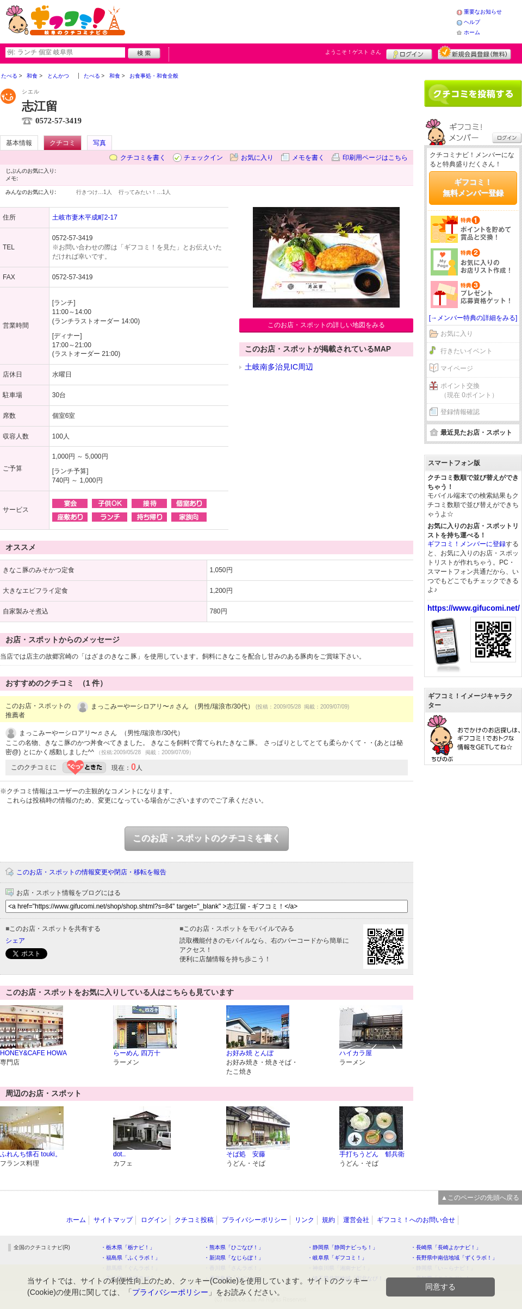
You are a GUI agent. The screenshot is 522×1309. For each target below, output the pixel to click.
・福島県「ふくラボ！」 (130, 1258)
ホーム (472, 32)
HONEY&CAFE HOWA (33, 1053)
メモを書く (308, 157)
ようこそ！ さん (353, 52)
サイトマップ (113, 1220)
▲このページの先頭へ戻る (480, 1197)
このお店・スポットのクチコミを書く (207, 838)
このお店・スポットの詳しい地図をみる (326, 325)
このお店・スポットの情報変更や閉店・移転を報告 (91, 872)
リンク (304, 1220)
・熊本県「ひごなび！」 (234, 1247)
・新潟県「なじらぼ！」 (234, 1258)
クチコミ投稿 (194, 1220)
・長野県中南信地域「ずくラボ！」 (454, 1258)
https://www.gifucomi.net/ (473, 608)
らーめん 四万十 (136, 1053)
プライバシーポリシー (254, 1220)
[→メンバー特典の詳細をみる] (473, 318)
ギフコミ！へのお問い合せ (416, 1220)
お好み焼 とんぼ (250, 1053)
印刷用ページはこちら (375, 157)
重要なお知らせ (483, 12)
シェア (15, 940)
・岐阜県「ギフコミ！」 (337, 1258)
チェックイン (203, 157)
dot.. (119, 1154)
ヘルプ (472, 22)
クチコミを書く (143, 157)
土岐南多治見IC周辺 (279, 366)
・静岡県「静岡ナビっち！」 (342, 1247)
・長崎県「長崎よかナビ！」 (446, 1247)
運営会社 (356, 1220)
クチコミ (62, 143)
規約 (328, 1220)
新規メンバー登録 (474, 53)
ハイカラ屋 (355, 1053)
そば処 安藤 (245, 1154)
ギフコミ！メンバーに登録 (466, 544)
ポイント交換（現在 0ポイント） (469, 390)
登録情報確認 (460, 412)
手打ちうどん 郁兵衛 (372, 1154)
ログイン (409, 53)
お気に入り (257, 157)
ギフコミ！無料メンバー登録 (473, 187)
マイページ (456, 368)
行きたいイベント (466, 351)
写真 (99, 143)
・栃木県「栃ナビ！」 (128, 1247)
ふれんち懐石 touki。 (30, 1154)
